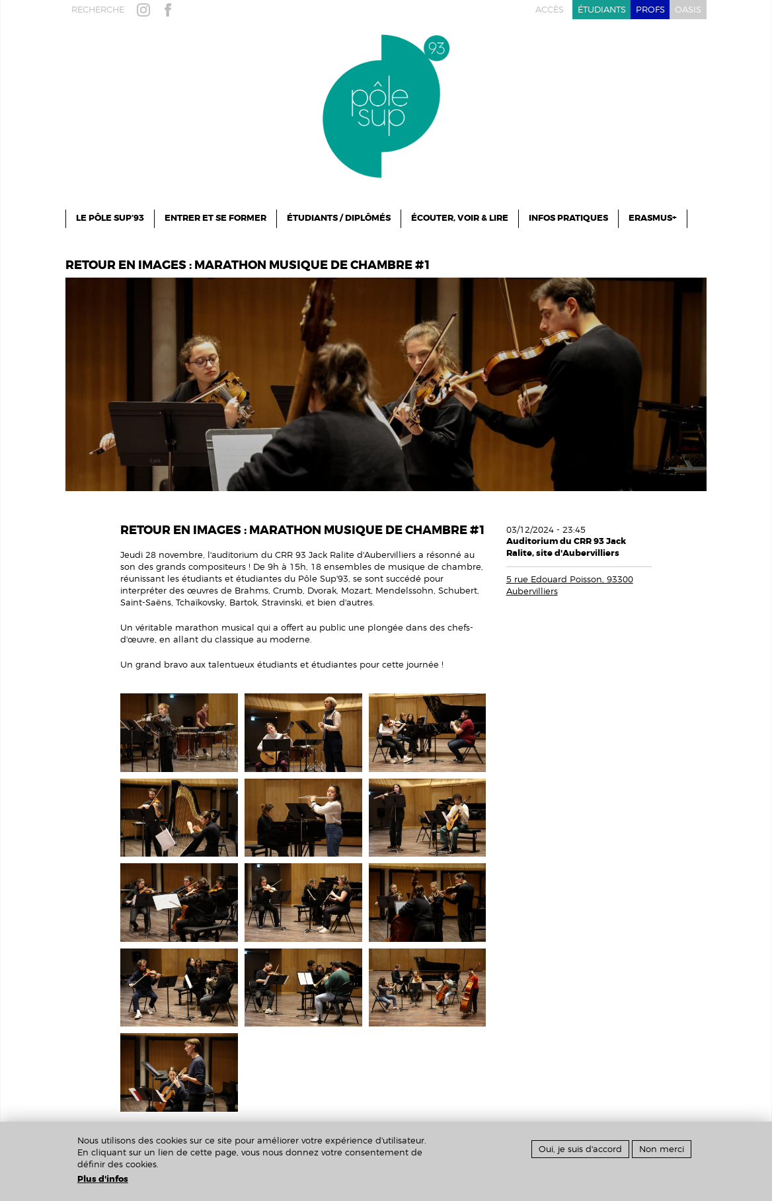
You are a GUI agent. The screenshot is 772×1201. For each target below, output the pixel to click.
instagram (146, 10)
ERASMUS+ (653, 218)
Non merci (661, 1149)
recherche (97, 10)
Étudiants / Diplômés (339, 218)
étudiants (602, 10)
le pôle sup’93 (110, 218)
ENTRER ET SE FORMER (215, 218)
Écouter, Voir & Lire (459, 218)
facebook (170, 10)
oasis (688, 10)
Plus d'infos (102, 1179)
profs (650, 10)
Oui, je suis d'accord (580, 1149)
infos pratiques (568, 218)
